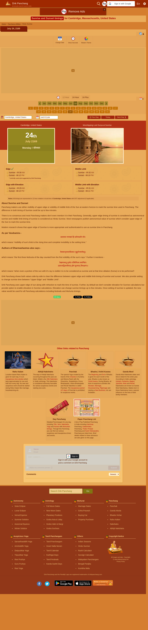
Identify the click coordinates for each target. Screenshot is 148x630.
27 (86, 112)
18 (38, 112)
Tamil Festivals (52, 559)
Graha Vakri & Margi (54, 524)
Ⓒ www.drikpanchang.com (121, 559)
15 (105, 108)
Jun (70, 103)
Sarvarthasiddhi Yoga (23, 541)
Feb (49, 103)
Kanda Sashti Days (54, 564)
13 (94, 108)
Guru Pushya (20, 564)
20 (49, 112)
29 (97, 112)
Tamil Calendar (52, 551)
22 (60, 112)
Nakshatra (114, 524)
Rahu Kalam (115, 519)
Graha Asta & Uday (54, 519)
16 (110, 108)
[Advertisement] (73, 66)
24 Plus (85, 97)
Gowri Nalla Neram (54, 546)
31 (107, 112)
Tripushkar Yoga (21, 555)
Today (108, 117)
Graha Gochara (52, 528)
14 (99, 108)
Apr (59, 103)
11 (84, 108)
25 (76, 112)
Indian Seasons (84, 541)
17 (115, 108)
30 (102, 112)
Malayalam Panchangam (88, 559)
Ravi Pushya (20, 559)
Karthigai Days (52, 555)
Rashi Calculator (85, 551)
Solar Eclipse (20, 506)
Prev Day (94, 117)
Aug (80, 103)
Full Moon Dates (53, 506)
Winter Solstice (21, 528)
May (65, 103)
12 (89, 108)
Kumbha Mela (84, 568)
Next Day (121, 117)
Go (87, 491)
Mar (54, 103)
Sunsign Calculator (86, 555)
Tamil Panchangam (54, 541)
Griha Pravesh (84, 511)
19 (44, 112)
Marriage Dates (84, 506)
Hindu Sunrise (84, 546)
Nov (96, 103)
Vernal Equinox (21, 515)
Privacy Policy (121, 561)
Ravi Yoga (19, 568)
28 (91, 112)
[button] (121, 3)
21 (54, 112)
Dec (101, 103)
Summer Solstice (22, 519)
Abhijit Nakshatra (117, 528)
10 (78, 108)
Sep (85, 103)
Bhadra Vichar (116, 515)
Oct (91, 103)
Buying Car (82, 515)
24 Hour (75, 97)
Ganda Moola (115, 511)
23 (65, 112)
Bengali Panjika (84, 564)
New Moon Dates (53, 511)
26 (81, 112)
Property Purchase (86, 519)
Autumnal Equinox (22, 524)
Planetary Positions (54, 515)
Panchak (113, 506)
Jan (44, 103)
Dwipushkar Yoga (22, 551)
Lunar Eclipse (20, 511)
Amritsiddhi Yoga (21, 546)
